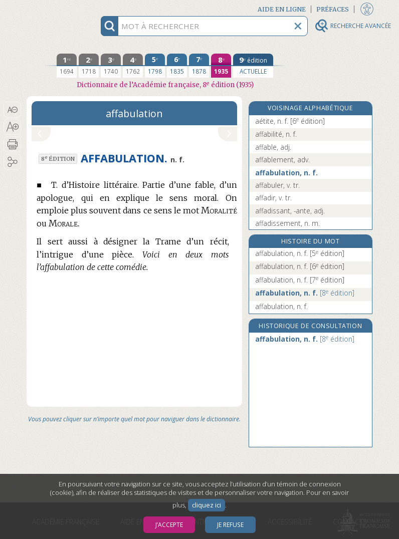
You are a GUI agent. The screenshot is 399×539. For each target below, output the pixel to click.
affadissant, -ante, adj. (290, 210)
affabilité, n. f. (276, 134)
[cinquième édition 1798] (155, 66)
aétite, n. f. (290, 121)
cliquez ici (206, 505)
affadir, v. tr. (273, 197)
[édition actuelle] (253, 66)
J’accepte (169, 524)
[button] (12, 110)
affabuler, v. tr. (277, 185)
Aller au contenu (66, 9)
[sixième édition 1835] (177, 66)
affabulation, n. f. (286, 172)
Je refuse (230, 524)
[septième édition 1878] (199, 66)
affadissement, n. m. (287, 223)
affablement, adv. (282, 159)
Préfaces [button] (332, 9)
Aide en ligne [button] (282, 9)
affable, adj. (273, 147)
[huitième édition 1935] (221, 66)
